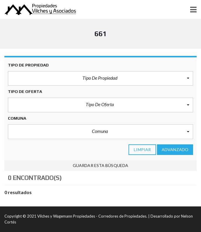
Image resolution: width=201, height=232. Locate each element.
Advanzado (175, 149)
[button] (100, 78)
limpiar (142, 149)
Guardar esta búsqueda (100, 165)
